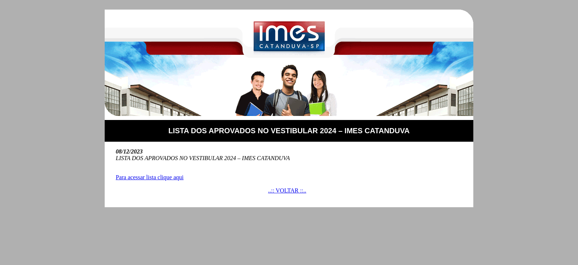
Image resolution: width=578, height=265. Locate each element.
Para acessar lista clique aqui (150, 177)
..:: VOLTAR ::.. (287, 190)
